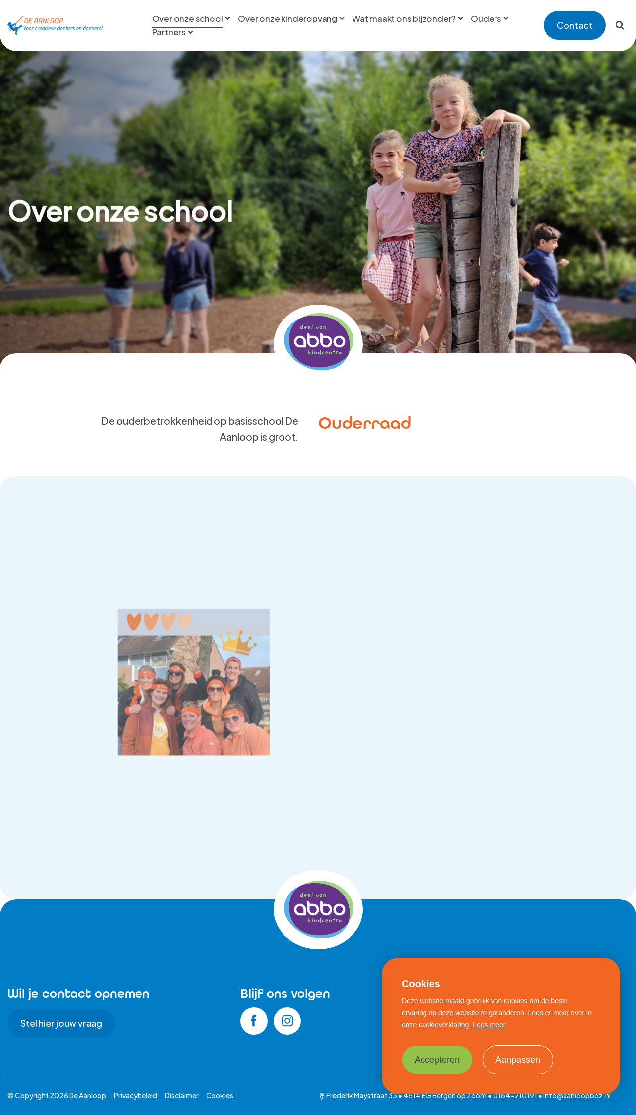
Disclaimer (182, 1095)
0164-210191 (515, 1095)
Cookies (219, 1095)
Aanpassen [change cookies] (517, 1060)
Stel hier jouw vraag (61, 1023)
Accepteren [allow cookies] (437, 1060)
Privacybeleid (135, 1095)
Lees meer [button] (489, 1025)
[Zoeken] (620, 25)
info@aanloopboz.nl (577, 1095)
